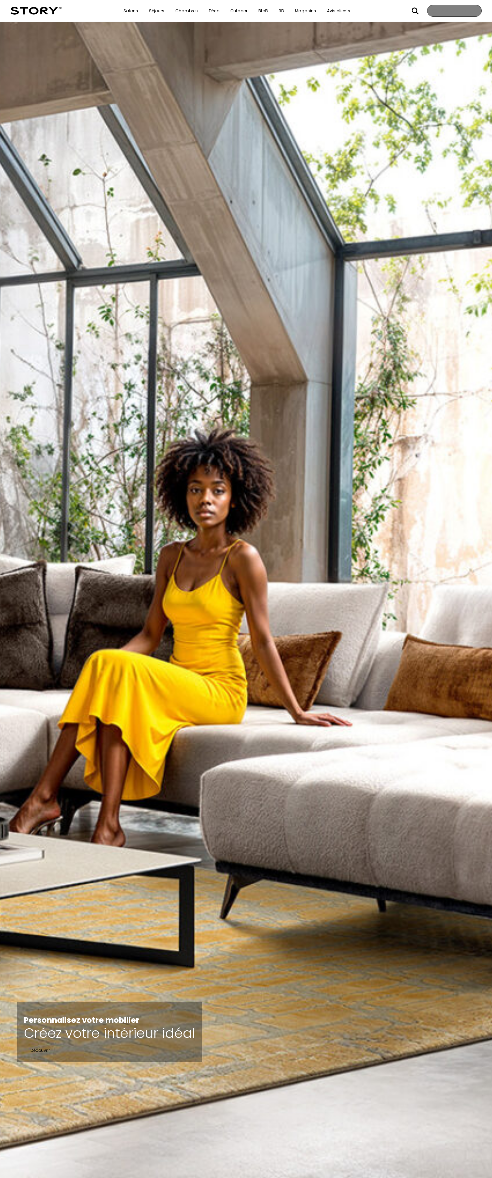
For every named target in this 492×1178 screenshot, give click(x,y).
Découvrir (40, 1050)
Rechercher (411, 11)
